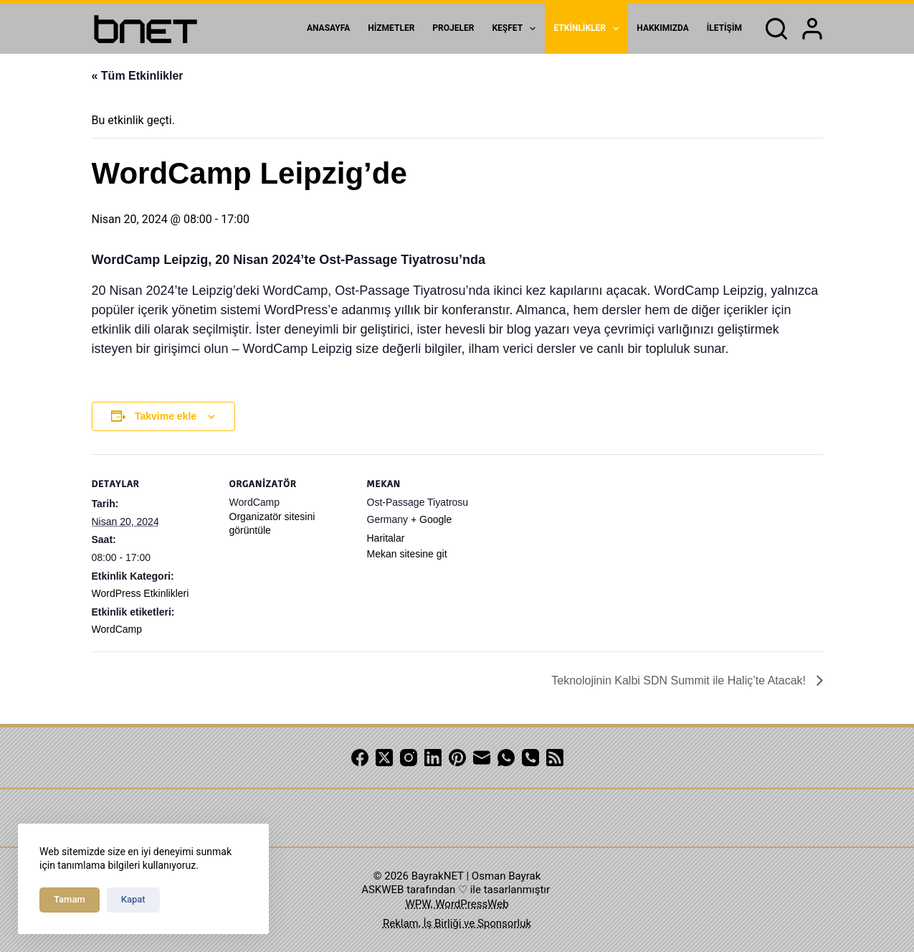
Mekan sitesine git (407, 554)
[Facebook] (359, 757)
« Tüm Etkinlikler (138, 76)
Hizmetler (391, 28)
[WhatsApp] (506, 757)
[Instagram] (408, 757)
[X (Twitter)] (384, 757)
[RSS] (554, 757)
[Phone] (530, 757)
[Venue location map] (580, 552)
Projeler (453, 28)
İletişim (724, 28)
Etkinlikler (588, 28)
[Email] (481, 757)
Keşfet (516, 28)
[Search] (776, 28)
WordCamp (117, 629)
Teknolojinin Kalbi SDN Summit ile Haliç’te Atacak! (680, 680)
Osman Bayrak (506, 875)
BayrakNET (437, 875)
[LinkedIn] (433, 757)
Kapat (133, 899)
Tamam (69, 899)
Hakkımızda (662, 28)
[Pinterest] (457, 757)
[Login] (812, 28)
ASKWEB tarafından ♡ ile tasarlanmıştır (455, 889)
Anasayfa (328, 28)
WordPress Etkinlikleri (140, 593)
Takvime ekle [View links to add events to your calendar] (165, 416)
